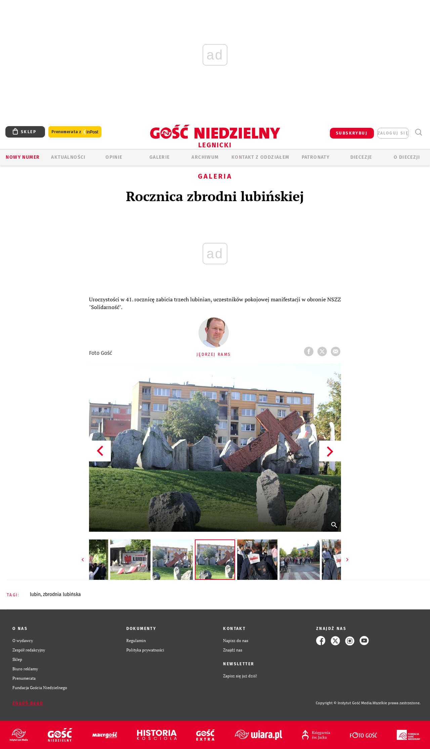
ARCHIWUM (205, 157)
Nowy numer (23, 157)
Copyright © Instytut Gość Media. (344, 703)
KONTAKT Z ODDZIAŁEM (260, 157)
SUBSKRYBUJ (352, 133)
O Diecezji (407, 157)
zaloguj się (393, 133)
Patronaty (316, 157)
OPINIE (113, 157)
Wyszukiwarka (418, 132)
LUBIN (35, 594)
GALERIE (159, 157)
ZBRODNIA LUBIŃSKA (62, 594)
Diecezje (361, 157)
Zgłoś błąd (27, 703)
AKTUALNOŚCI (68, 157)
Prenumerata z (74, 132)
